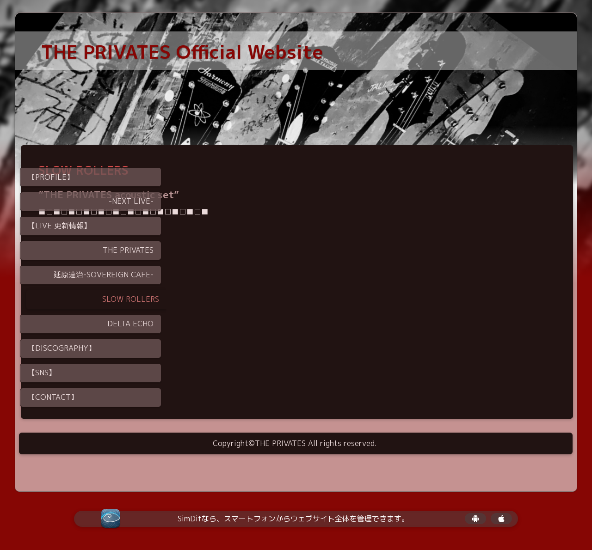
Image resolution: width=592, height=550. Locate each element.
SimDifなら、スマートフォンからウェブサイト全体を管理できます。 (293, 518)
